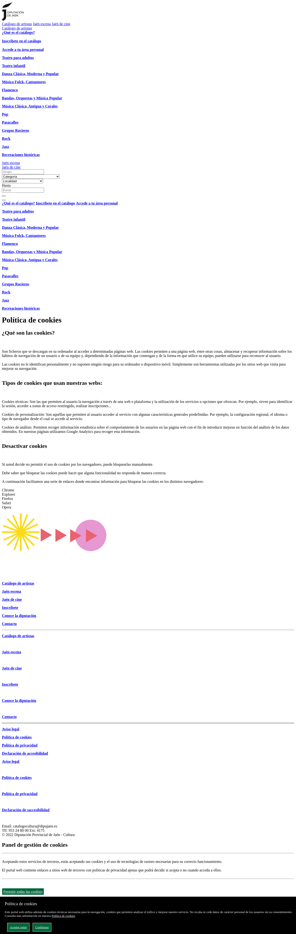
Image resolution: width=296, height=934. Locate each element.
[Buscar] (4, 196)
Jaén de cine (61, 24)
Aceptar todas (18, 927)
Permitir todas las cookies (23, 892)
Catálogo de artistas (17, 24)
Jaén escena (42, 24)
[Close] (4, 200)
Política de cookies (63, 916)
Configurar (42, 927)
